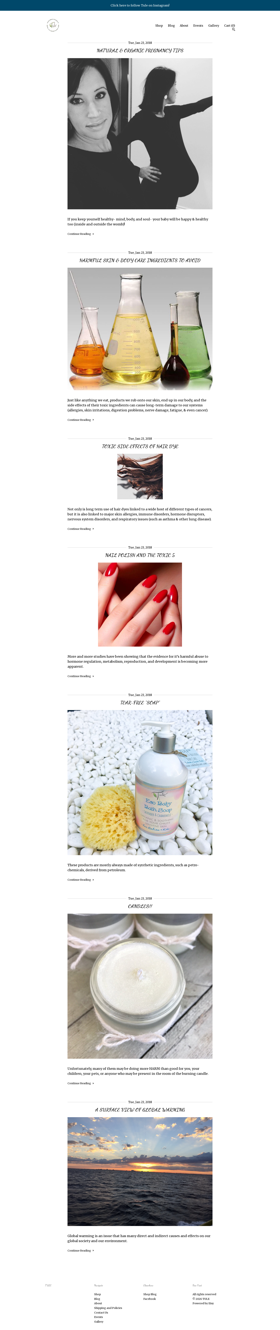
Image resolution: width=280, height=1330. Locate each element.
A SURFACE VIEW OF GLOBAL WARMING (140, 1110)
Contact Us (101, 1312)
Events (198, 25)
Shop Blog (150, 1294)
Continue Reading (81, 234)
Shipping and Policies (108, 1308)
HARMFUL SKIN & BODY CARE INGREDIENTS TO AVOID (140, 260)
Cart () (229, 25)
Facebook (149, 1299)
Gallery (213, 25)
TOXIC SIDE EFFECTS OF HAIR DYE (140, 446)
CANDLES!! (140, 906)
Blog (171, 25)
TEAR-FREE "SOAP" (140, 702)
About (184, 25)
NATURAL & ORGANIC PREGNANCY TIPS (140, 50)
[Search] (233, 30)
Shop (159, 25)
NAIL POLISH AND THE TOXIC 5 (140, 555)
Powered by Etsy (203, 1303)
